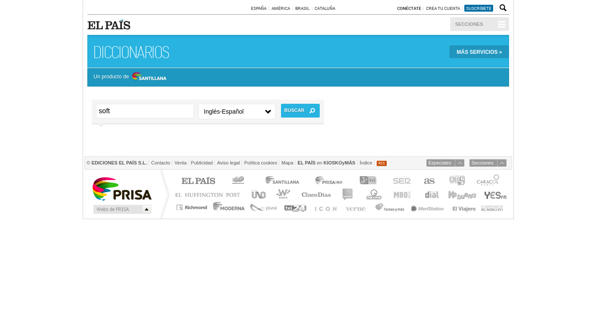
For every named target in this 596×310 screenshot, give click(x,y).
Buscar (294, 110)
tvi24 (295, 207)
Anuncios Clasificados (492, 207)
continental (348, 194)
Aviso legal (228, 162)
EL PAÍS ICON (325, 207)
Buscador (502, 8)
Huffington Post (210, 194)
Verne (357, 207)
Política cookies (260, 162)
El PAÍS (198, 181)
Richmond (193, 207)
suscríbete (478, 8)
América (281, 8)
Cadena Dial (431, 194)
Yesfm (493, 194)
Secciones (469, 24)
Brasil (302, 8)
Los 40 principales (239, 181)
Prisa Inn (329, 181)
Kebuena (462, 194)
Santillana (282, 181)
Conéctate (409, 8)
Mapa (287, 162)
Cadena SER (401, 181)
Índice (366, 162)
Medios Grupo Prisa (121, 209)
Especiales (440, 162)
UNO (257, 194)
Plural (263, 207)
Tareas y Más (389, 207)
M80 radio (402, 194)
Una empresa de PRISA (122, 188)
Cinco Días (316, 194)
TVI (370, 181)
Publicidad (202, 162)
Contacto (160, 162)
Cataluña (325, 8)
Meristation (428, 207)
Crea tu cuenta (443, 8)
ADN (457, 181)
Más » (479, 52)
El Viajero (464, 207)
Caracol (489, 181)
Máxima (372, 194)
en (326, 162)
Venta (180, 162)
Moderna (229, 207)
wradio (282, 194)
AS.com (429, 181)
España (258, 8)
